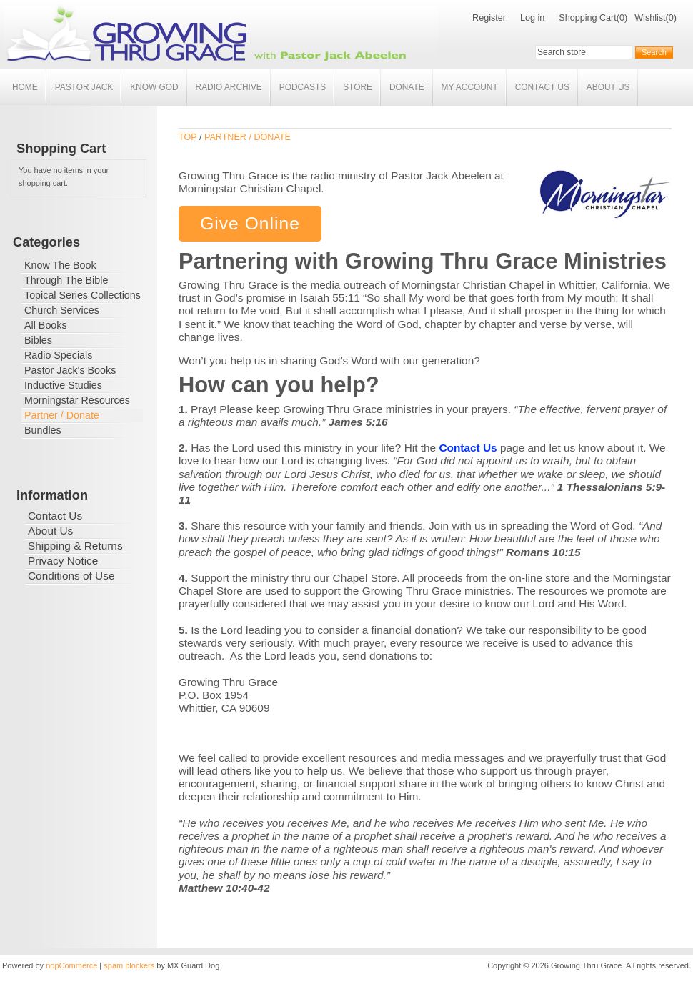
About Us (608, 87)
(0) (622, 18)
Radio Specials (58, 355)
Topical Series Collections (82, 295)
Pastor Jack (84, 87)
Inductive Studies (63, 385)
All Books (45, 325)
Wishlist (649, 18)
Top (187, 137)
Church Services (61, 310)
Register (489, 18)
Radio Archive (229, 87)
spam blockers (129, 965)
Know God (154, 87)
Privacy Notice (63, 561)
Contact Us (542, 87)
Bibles (38, 340)
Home (25, 87)
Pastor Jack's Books (70, 370)
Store (357, 87)
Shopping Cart (588, 18)
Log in (532, 18)
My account (470, 87)
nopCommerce (71, 965)
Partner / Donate (61, 415)
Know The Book (60, 265)
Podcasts (302, 87)
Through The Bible (66, 280)
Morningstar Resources (77, 400)
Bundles (42, 430)
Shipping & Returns (75, 546)
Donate (406, 87)
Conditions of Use (71, 576)
